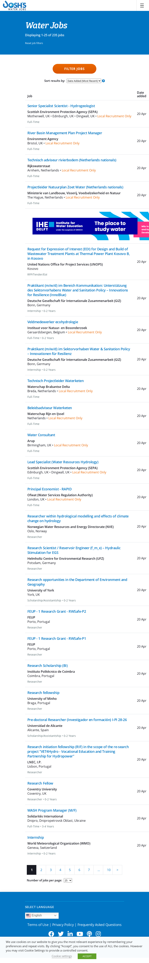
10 (109, 870)
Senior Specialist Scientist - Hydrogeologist (61, 105)
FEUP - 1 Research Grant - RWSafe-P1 (56, 638)
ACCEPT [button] (87, 956)
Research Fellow (40, 783)
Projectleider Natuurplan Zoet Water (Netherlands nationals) (75, 187)
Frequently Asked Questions (100, 924)
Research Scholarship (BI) (47, 665)
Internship (35, 837)
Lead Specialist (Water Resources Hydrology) (62, 462)
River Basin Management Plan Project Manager (64, 133)
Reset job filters (34, 43)
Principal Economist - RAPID (49, 489)
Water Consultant (41, 435)
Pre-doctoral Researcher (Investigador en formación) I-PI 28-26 (77, 719)
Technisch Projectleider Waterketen (55, 380)
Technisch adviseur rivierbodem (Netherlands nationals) (71, 160)
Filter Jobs (74, 69)
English (34, 915)
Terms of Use (37, 924)
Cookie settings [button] (62, 956)
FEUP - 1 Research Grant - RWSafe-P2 (56, 611)
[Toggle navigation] (142, 5)
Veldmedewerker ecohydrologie (52, 322)
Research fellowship (43, 692)
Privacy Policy (63, 924)
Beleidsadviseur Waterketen (49, 407)
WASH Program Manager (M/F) (52, 810)
